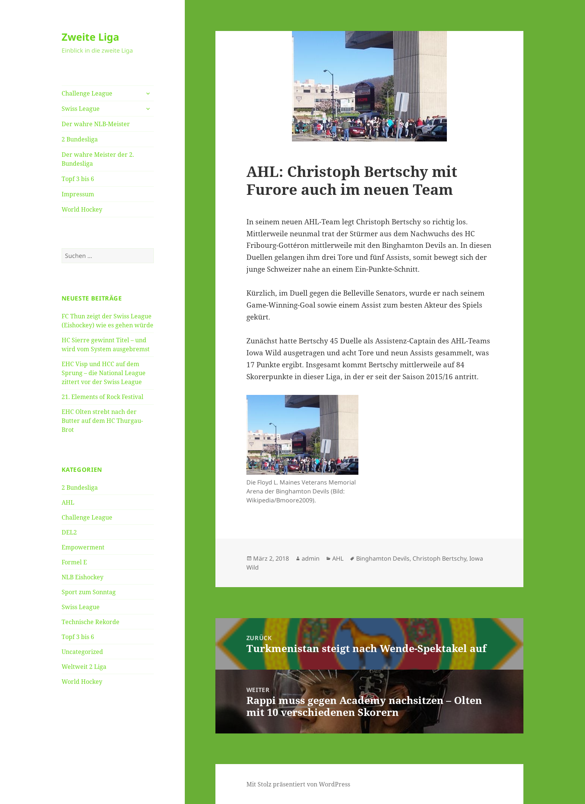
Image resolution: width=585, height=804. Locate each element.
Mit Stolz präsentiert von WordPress (298, 784)
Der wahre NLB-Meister (96, 124)
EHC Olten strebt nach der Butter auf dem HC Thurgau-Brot (102, 421)
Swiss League (81, 109)
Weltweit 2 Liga (84, 667)
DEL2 (69, 532)
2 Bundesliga (80, 139)
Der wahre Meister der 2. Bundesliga (98, 159)
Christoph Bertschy (439, 558)
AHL (68, 502)
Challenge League (87, 93)
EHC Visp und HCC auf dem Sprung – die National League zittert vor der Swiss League (104, 373)
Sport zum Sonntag (89, 592)
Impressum (78, 194)
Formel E (74, 562)
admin (311, 558)
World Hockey (82, 209)
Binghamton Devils (383, 558)
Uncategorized (82, 652)
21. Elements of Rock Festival (102, 397)
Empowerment (83, 547)
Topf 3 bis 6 (78, 179)
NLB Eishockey (82, 577)
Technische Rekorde (90, 622)
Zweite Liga (90, 37)
